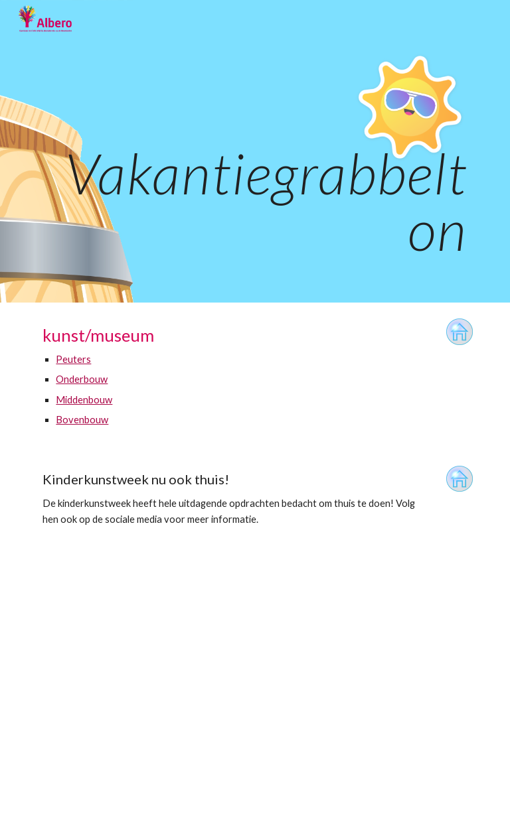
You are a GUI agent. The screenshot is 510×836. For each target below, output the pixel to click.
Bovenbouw (82, 419)
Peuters (73, 359)
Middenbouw (84, 399)
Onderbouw (82, 379)
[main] (254, 151)
